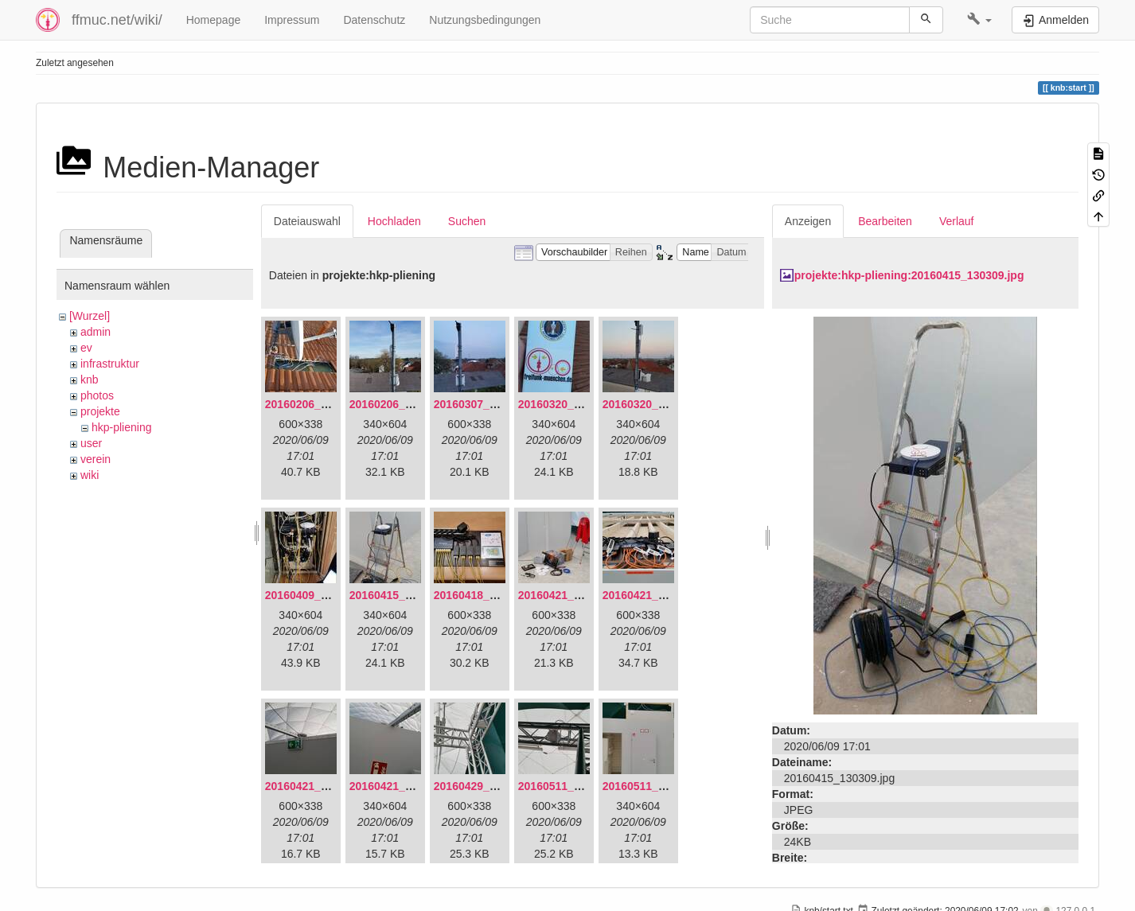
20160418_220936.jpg (490, 595)
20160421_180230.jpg (405, 786)
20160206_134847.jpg (321, 404)
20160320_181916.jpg (574, 404)
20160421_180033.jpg (659, 595)
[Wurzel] (89, 316)
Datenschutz (374, 20)
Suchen (467, 221)
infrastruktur (109, 363)
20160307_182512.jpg (490, 404)
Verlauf (956, 221)
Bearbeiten (885, 221)
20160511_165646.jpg (574, 786)
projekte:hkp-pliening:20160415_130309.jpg (909, 275)
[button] (979, 20)
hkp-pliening (122, 427)
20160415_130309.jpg (405, 595)
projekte (100, 411)
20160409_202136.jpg (321, 595)
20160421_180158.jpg (321, 786)
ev (86, 347)
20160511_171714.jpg (659, 786)
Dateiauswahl (307, 221)
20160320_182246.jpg (659, 404)
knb (89, 379)
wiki (89, 475)
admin (95, 331)
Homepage (213, 20)
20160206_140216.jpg (405, 404)
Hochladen (394, 221)
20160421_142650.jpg (574, 595)
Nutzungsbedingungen (484, 20)
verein (95, 459)
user (91, 443)
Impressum (291, 20)
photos (97, 395)
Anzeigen (808, 221)
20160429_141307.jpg (490, 786)
